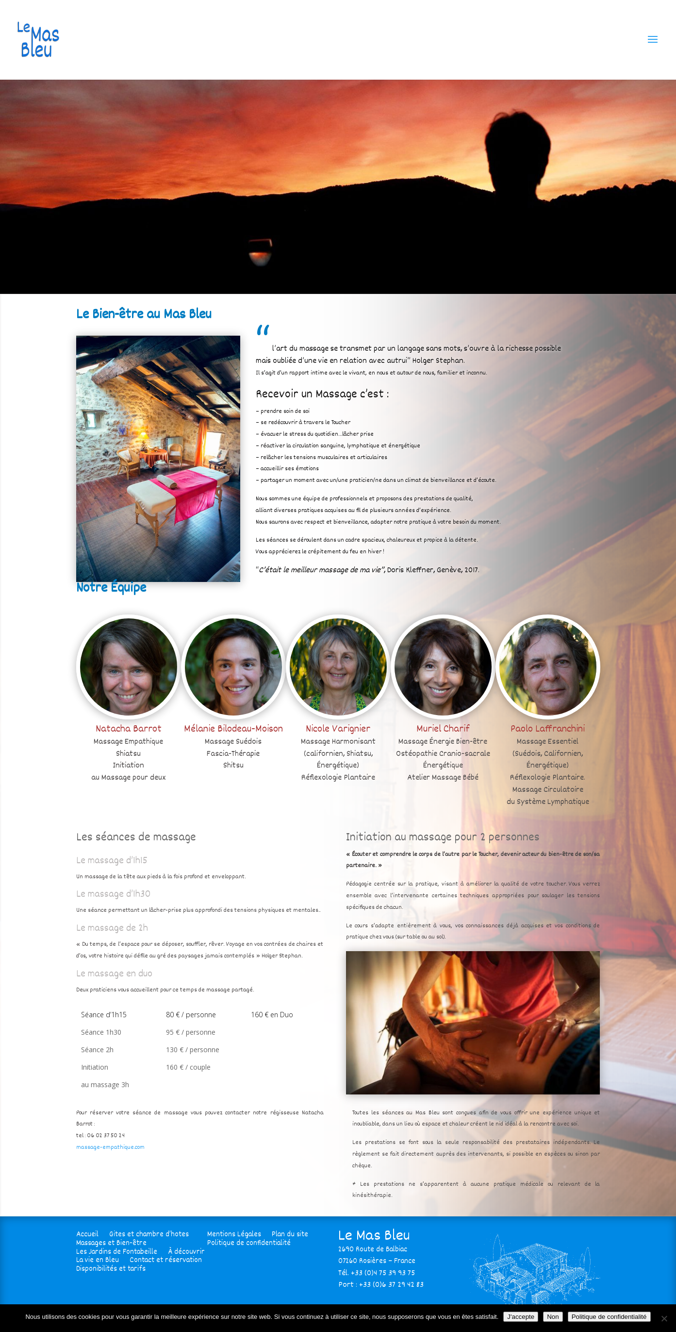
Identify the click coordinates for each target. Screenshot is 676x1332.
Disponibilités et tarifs (111, 1267)
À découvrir (186, 1250)
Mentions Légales (234, 1233)
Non (553, 1316)
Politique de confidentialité (249, 1242)
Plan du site (290, 1233)
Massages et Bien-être (111, 1242)
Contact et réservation (166, 1259)
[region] (338, 187)
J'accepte (520, 1316)
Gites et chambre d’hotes (149, 1233)
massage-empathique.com (110, 1147)
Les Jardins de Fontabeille (116, 1250)
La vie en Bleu (97, 1259)
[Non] (664, 1318)
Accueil (87, 1233)
